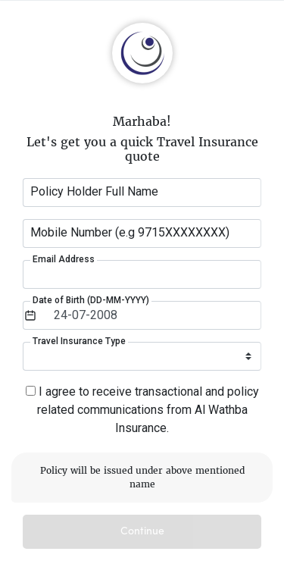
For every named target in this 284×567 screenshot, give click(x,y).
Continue (142, 531)
